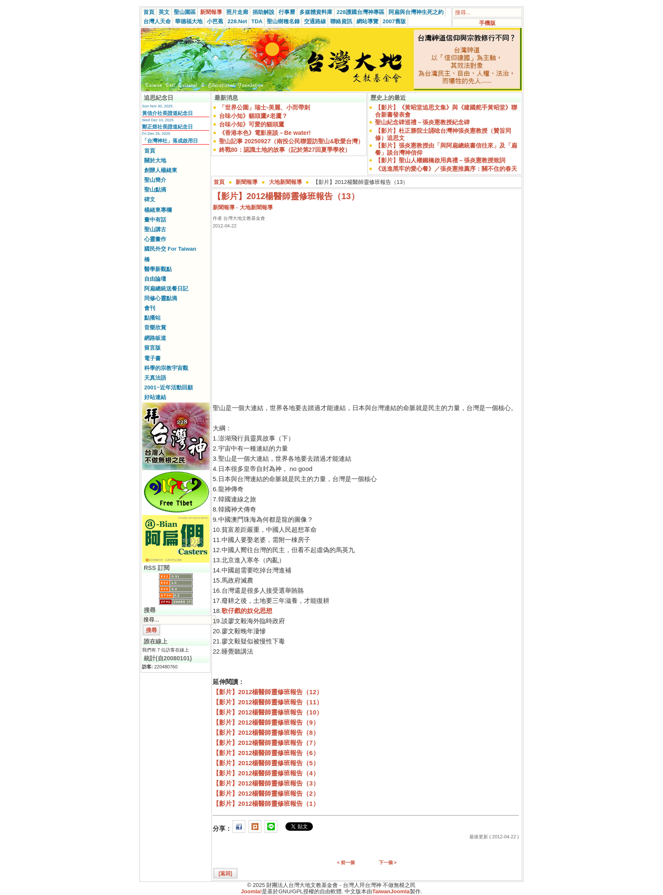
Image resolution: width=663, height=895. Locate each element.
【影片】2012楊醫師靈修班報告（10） (268, 712)
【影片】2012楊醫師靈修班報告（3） (266, 783)
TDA (257, 21)
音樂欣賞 (155, 327)
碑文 (149, 199)
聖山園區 (185, 12)
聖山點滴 (155, 189)
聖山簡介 (155, 180)
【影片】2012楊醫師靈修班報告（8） (266, 732)
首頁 (148, 12)
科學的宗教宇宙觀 (166, 368)
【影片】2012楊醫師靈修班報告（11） (268, 702)
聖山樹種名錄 (283, 21)
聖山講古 (155, 229)
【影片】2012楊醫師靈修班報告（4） (266, 773)
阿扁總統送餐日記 (166, 288)
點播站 (152, 318)
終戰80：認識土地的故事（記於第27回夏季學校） (285, 149)
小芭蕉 (215, 21)
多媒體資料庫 (315, 12)
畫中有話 (155, 219)
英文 (164, 12)
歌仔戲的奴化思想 (247, 610)
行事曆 (287, 12)
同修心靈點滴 (160, 298)
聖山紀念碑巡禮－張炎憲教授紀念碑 (422, 122)
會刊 (149, 308)
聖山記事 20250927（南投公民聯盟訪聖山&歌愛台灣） (291, 141)
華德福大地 (189, 21)
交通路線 (315, 21)
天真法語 (155, 378)
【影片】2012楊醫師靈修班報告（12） (268, 691)
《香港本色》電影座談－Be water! (265, 132)
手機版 (487, 23)
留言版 (152, 348)
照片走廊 (237, 12)
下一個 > (388, 862)
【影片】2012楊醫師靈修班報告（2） (266, 793)
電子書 (152, 358)
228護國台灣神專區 (360, 12)
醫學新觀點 (158, 269)
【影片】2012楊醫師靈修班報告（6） (266, 752)
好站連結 (155, 397)
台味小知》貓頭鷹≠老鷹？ (253, 115)
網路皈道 (155, 338)
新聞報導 (211, 12)
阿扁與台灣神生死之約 (416, 12)
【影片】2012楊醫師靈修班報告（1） (266, 803)
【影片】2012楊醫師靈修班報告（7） (266, 742)
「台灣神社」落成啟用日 (170, 141)
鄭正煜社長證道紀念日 (167, 127)
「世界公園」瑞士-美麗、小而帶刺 (264, 107)
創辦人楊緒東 (160, 170)
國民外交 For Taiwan (170, 249)
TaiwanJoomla (391, 891)
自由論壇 (155, 279)
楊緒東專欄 (158, 210)
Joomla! (251, 891)
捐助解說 (263, 12)
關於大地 (155, 160)
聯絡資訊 (341, 21)
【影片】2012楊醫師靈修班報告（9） (266, 722)
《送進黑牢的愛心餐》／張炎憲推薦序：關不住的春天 (446, 168)
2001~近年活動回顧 (168, 387)
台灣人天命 (157, 21)
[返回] (225, 873)
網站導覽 (367, 21)
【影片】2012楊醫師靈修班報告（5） (266, 762)
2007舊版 (394, 21)
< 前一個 (346, 862)
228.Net (237, 21)
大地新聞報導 (285, 182)
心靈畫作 (155, 239)
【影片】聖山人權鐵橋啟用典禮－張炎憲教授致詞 (440, 160)
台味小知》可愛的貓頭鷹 (251, 124)
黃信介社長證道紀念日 (167, 113)
